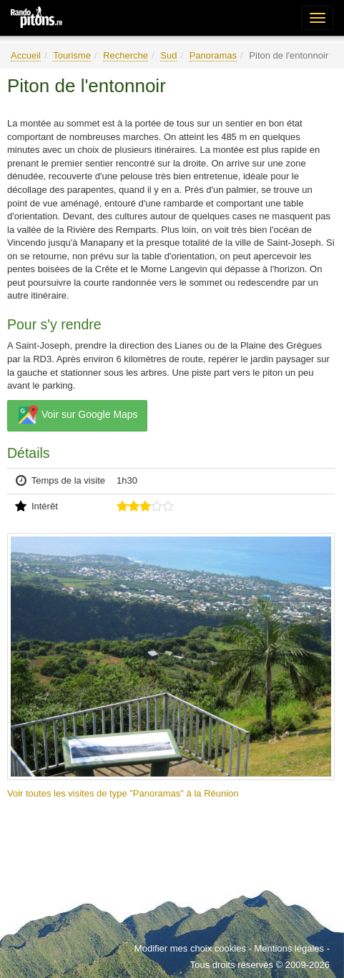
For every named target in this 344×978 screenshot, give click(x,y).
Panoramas (213, 55)
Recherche (125, 55)
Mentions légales (289, 948)
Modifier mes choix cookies (190, 948)
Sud (168, 55)
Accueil (26, 55)
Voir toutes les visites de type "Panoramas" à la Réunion (123, 793)
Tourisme (72, 55)
